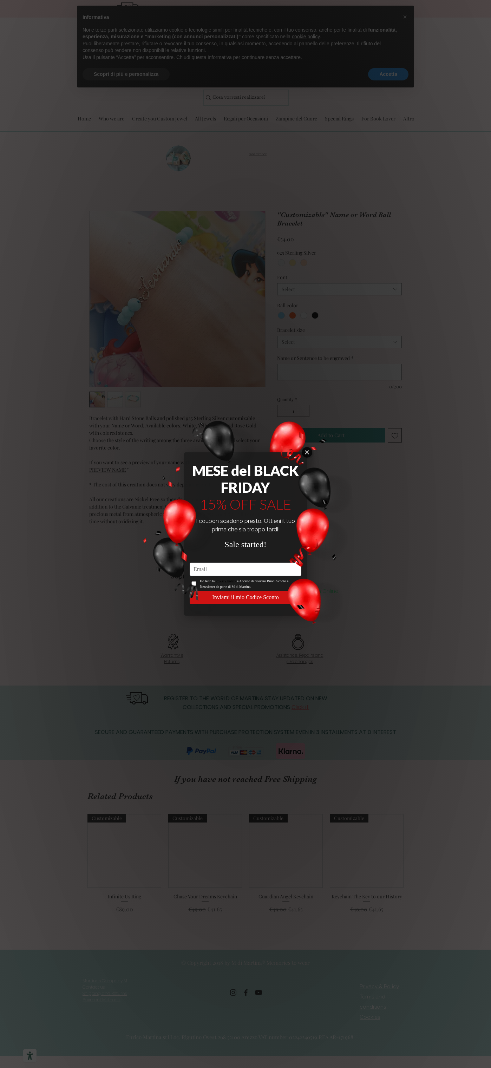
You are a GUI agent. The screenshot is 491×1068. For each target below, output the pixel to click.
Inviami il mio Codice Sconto (245, 597)
